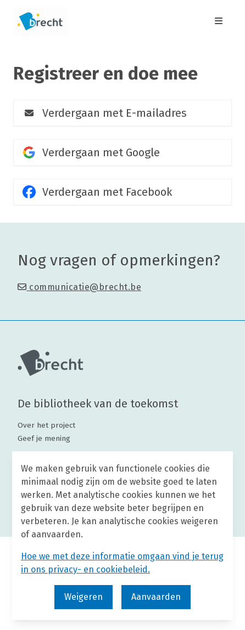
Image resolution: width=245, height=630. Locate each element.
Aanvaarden (156, 597)
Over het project (46, 425)
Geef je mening (44, 438)
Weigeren (83, 597)
